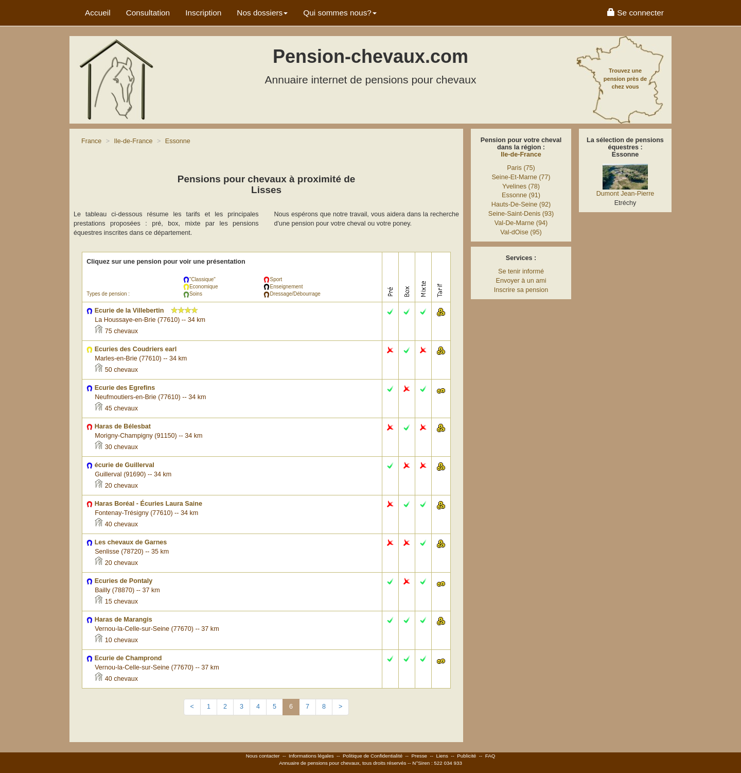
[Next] (340, 707)
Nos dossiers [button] (262, 12)
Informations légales (311, 756)
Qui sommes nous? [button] (340, 12)
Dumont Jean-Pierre (625, 193)
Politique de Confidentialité (372, 756)
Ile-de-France (521, 154)
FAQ (490, 756)
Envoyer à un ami (521, 280)
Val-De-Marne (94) (521, 223)
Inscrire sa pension (521, 290)
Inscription (203, 12)
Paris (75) (521, 167)
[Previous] (192, 707)
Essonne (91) (521, 195)
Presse (420, 756)
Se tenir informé (521, 271)
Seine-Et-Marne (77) (520, 177)
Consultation (148, 12)
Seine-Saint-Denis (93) (521, 213)
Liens (442, 756)
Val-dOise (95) (520, 232)
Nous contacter (263, 756)
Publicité (466, 756)
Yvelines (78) (521, 186)
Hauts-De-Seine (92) (521, 204)
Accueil (98, 12)
